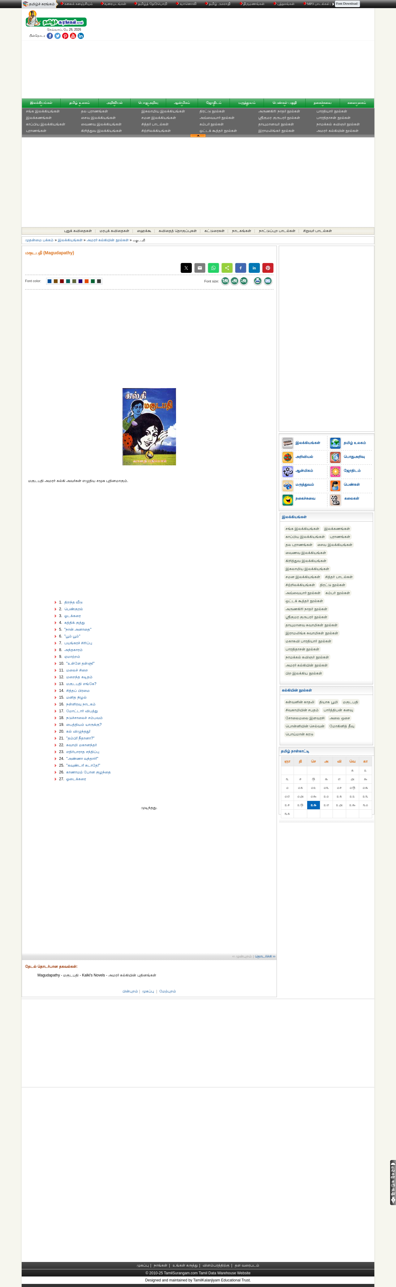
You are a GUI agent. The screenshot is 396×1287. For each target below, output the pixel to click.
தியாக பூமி (328, 702)
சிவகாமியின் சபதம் (302, 710)
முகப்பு (148, 991)
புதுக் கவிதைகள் (78, 231)
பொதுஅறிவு (148, 102)
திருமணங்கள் (252, 4)
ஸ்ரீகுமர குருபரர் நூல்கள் (279, 118)
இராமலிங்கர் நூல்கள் (276, 131)
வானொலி (186, 4)
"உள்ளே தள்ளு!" (80, 663)
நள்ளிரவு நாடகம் (80, 704)
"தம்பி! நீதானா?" (79, 738)
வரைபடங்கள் (113, 4)
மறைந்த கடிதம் (79, 677)
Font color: (33, 281)
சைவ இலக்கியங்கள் (98, 118)
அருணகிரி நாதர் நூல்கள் (279, 111)
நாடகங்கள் (241, 231)
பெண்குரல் (73, 609)
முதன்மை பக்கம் (39, 240)
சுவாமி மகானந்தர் (81, 745)
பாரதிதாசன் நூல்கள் (333, 118)
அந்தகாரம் (72, 650)
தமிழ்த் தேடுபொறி (151, 4)
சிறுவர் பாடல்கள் (317, 231)
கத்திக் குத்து (74, 622)
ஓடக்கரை (71, 616)
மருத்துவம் (247, 102)
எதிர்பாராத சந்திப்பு (82, 752)
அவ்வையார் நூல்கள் (217, 118)
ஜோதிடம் (214, 102)
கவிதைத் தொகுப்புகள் (178, 231)
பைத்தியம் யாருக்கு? (83, 724)
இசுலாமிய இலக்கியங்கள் (163, 111)
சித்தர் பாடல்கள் (155, 124)
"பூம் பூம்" (71, 636)
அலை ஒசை (339, 718)
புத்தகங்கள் (284, 4)
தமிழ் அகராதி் (218, 4)
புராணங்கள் (36, 131)
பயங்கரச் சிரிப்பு (77, 643)
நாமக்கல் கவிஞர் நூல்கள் (338, 124)
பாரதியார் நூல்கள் (331, 111)
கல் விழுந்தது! (77, 731)
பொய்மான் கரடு (299, 734)
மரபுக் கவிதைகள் (114, 231)
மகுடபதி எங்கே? (80, 684)
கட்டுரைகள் (214, 231)
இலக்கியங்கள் (41, 102)
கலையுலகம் (356, 102)
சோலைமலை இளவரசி (305, 718)
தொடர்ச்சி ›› (265, 956)
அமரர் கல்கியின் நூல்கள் (337, 131)
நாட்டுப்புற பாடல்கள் (277, 231)
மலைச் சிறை (76, 670)
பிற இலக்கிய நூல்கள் (304, 673)
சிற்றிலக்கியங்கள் (156, 131)
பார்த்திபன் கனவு (338, 710)
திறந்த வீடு (73, 602)
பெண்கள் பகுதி (285, 102)
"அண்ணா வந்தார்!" (81, 758)
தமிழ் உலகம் (79, 102)
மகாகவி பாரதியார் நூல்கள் (308, 641)
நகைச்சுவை (323, 102)
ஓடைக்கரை (75, 779)
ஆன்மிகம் (182, 102)
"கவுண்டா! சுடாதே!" (82, 765)
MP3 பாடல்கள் (317, 4)
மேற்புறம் (167, 991)
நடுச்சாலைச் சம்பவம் (84, 718)
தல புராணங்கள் (94, 111)
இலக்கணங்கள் (39, 118)
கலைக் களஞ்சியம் (76, 4)
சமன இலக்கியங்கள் (158, 118)
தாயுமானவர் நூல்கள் (276, 124)
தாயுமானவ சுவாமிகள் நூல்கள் (312, 625)
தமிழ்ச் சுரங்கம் (42, 4)
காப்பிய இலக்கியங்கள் (45, 124)
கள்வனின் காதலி (300, 702)
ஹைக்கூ (144, 231)
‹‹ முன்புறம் (242, 956)
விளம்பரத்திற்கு (216, 1265)
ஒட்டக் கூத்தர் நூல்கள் (218, 131)
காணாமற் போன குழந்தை (88, 772)
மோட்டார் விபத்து (81, 711)
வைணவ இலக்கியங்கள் (101, 124)
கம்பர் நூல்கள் (212, 124)
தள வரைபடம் (247, 1265)
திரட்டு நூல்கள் (212, 111)
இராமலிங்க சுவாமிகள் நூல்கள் (312, 633)
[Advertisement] (257, 54)
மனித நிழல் (76, 697)
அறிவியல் (114, 102)
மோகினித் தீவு (341, 726)
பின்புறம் (130, 991)
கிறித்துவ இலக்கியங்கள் (101, 131)
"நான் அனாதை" (77, 629)
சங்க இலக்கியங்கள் (43, 111)
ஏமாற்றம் (71, 656)
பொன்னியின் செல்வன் (305, 726)
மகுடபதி (350, 702)
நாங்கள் (160, 1265)
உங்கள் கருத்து (185, 1265)
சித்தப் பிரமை (77, 690)
